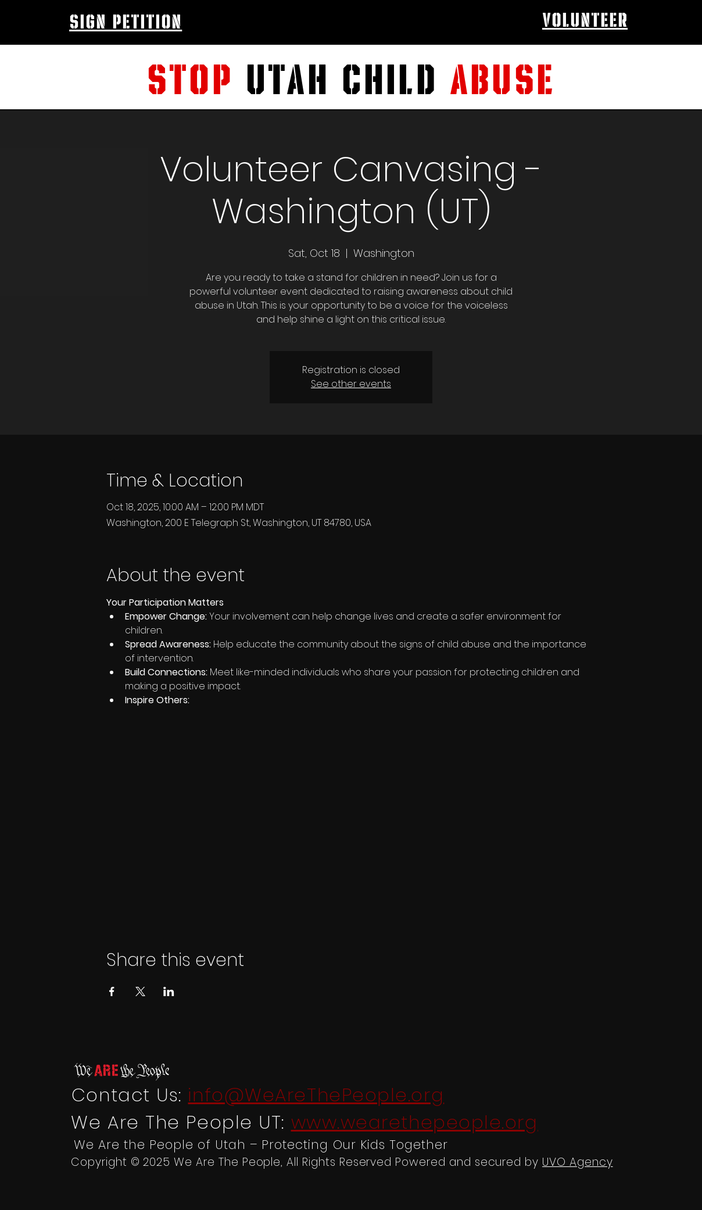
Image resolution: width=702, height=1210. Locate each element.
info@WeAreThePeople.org (316, 1095)
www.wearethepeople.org (414, 1122)
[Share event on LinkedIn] (168, 991)
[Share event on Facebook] (111, 991)
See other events (351, 384)
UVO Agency (577, 1162)
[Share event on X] (140, 991)
